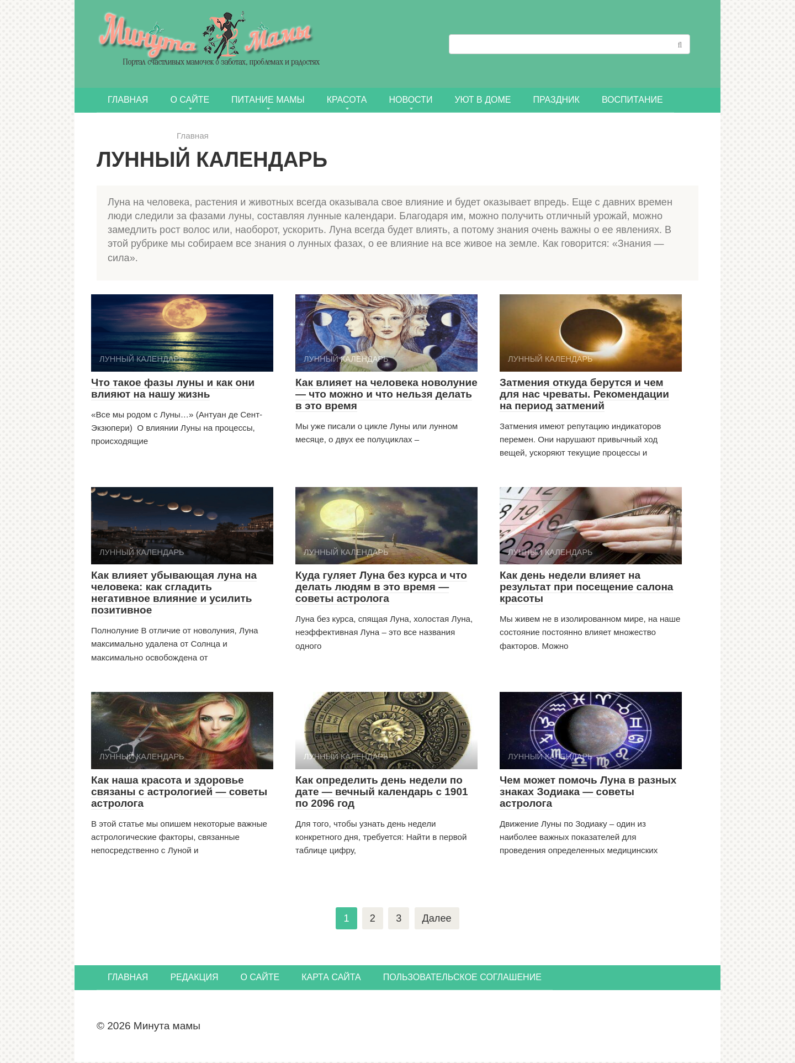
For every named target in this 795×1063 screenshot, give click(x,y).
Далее (437, 918)
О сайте (189, 99)
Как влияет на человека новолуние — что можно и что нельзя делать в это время (386, 394)
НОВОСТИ (411, 99)
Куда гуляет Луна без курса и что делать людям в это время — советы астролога (381, 586)
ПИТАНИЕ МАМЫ (268, 99)
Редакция (194, 978)
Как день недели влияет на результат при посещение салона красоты (586, 586)
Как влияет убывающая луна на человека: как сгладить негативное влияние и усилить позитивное (174, 592)
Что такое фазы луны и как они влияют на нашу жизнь (173, 388)
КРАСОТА (347, 99)
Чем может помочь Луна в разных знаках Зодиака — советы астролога (588, 791)
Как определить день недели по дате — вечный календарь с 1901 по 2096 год (381, 791)
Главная (128, 99)
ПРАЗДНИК (556, 99)
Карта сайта (331, 978)
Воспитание (632, 99)
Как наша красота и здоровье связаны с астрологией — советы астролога (179, 791)
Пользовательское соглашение (462, 978)
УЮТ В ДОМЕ (482, 99)
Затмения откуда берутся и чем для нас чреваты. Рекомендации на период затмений (584, 394)
